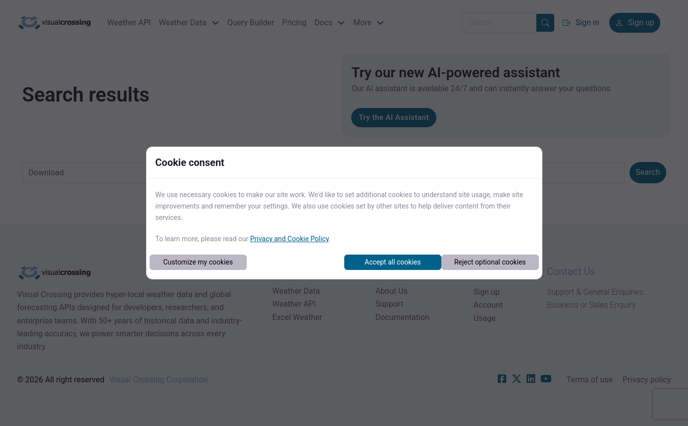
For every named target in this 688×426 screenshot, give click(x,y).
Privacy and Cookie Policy (289, 239)
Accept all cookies (393, 262)
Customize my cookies (198, 262)
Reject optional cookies (490, 262)
